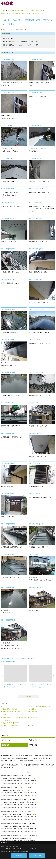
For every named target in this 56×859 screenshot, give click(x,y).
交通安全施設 (33, 717)
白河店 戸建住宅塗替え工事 (11, 725)
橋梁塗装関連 (33, 711)
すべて (5, 706)
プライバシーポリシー (23, 849)
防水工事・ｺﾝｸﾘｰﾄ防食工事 (11, 723)
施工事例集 (5, 745)
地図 (34, 778)
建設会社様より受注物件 (10, 709)
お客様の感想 (33, 745)
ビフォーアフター (7, 740)
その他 (31, 725)
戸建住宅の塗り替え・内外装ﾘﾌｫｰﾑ (39, 706)
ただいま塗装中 (34, 740)
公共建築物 (32, 709)
